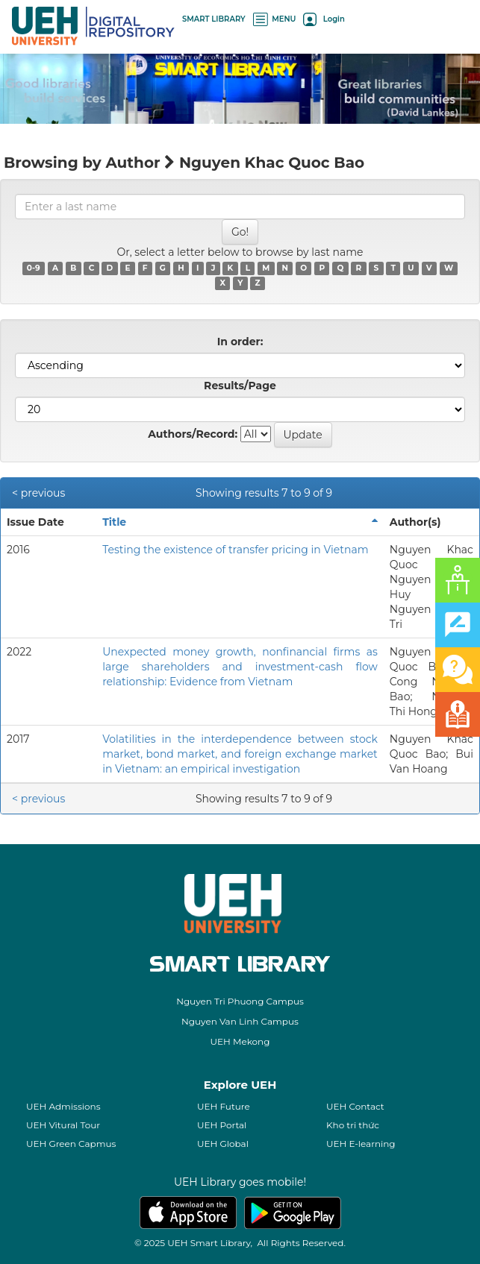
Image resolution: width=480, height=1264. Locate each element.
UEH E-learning (361, 1143)
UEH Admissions (63, 1106)
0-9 (33, 268)
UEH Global (223, 1143)
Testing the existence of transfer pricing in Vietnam (235, 549)
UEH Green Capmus (71, 1143)
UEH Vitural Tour (63, 1125)
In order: (240, 341)
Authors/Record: (192, 434)
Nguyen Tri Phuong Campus (240, 1001)
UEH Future (223, 1106)
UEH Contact (355, 1106)
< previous (38, 493)
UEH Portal (221, 1125)
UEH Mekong (240, 1041)
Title (114, 522)
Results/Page (240, 385)
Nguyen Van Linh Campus (240, 1021)
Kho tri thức (352, 1125)
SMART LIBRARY (214, 19)
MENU (274, 19)
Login (323, 19)
